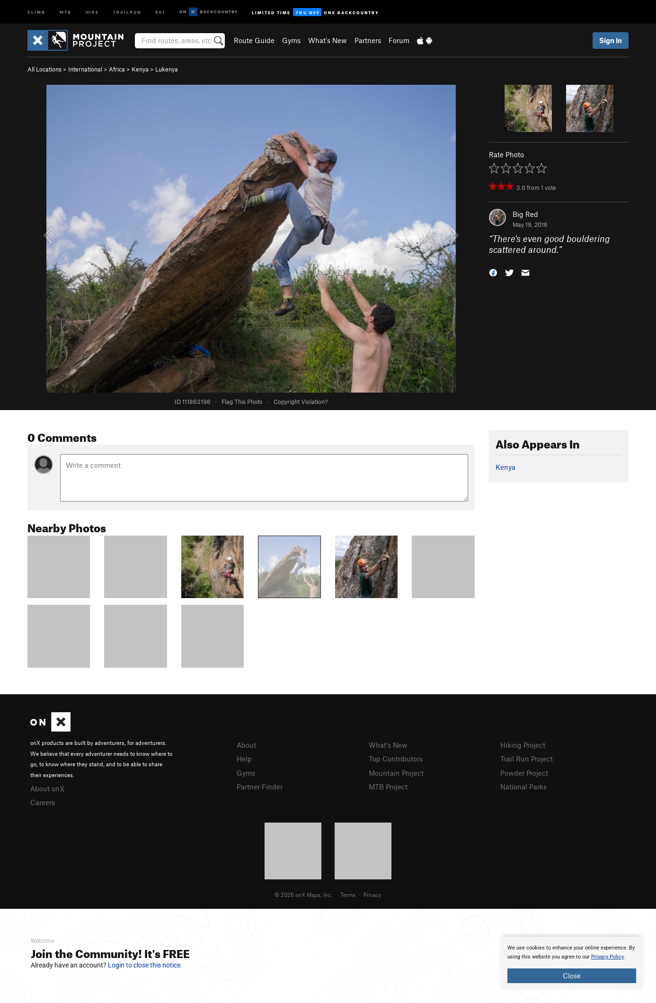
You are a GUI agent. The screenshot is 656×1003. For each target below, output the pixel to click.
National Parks (523, 786)
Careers (42, 802)
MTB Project (388, 786)
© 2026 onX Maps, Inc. (303, 894)
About (246, 745)
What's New (327, 40)
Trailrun (127, 12)
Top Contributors (396, 758)
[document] (571, 963)
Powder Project (524, 773)
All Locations (44, 69)
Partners (368, 40)
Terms (347, 894)
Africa (117, 69)
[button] (493, 271)
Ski (160, 12)
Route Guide (254, 40)
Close (572, 975)
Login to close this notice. (145, 965)
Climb (36, 12)
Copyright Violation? (301, 401)
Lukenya (166, 69)
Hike (92, 12)
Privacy (372, 894)
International (85, 69)
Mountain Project (396, 773)
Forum (399, 40)
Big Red (525, 214)
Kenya (140, 69)
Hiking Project (522, 745)
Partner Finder (260, 786)
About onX (47, 788)
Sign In (610, 40)
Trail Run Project (526, 758)
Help (244, 758)
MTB (65, 12)
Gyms (291, 40)
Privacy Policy (607, 957)
